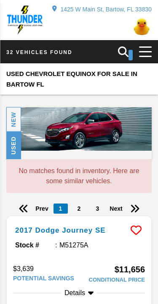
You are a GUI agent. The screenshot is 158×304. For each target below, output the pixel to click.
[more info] (79, 217)
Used (13, 145)
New (13, 119)
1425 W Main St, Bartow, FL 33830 (102, 9)
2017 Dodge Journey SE (60, 230)
